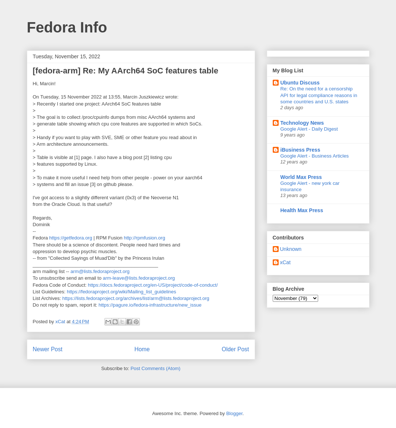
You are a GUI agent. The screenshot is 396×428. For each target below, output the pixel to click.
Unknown (291, 249)
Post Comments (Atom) (155, 368)
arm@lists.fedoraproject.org (100, 271)
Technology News (302, 123)
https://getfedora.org (70, 238)
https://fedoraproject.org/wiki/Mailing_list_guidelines (121, 291)
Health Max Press (301, 210)
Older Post (235, 349)
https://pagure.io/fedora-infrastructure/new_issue (150, 305)
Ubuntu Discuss (300, 83)
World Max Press (301, 177)
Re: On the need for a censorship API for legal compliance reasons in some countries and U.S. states (318, 95)
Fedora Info (67, 27)
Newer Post (48, 349)
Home (142, 349)
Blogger (234, 413)
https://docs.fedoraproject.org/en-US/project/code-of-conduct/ (153, 285)
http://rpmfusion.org (144, 238)
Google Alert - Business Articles (314, 156)
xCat (285, 262)
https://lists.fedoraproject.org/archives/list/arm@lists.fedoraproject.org (135, 298)
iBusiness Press (300, 150)
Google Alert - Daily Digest (309, 129)
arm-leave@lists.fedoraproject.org (139, 278)
